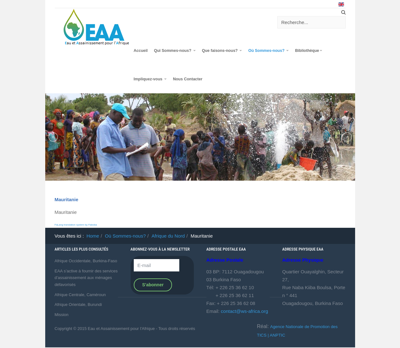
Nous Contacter (187, 79)
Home (92, 236)
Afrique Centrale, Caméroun (80, 294)
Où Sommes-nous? (268, 50)
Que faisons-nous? (222, 50)
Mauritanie (66, 199)
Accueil (141, 50)
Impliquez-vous (150, 79)
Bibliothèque (308, 50)
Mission (62, 314)
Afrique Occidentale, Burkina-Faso (86, 260)
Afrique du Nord (168, 236)
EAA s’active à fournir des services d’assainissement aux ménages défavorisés (86, 278)
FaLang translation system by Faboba (76, 224)
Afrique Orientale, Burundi (78, 304)
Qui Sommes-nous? (175, 50)
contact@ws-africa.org (244, 311)
